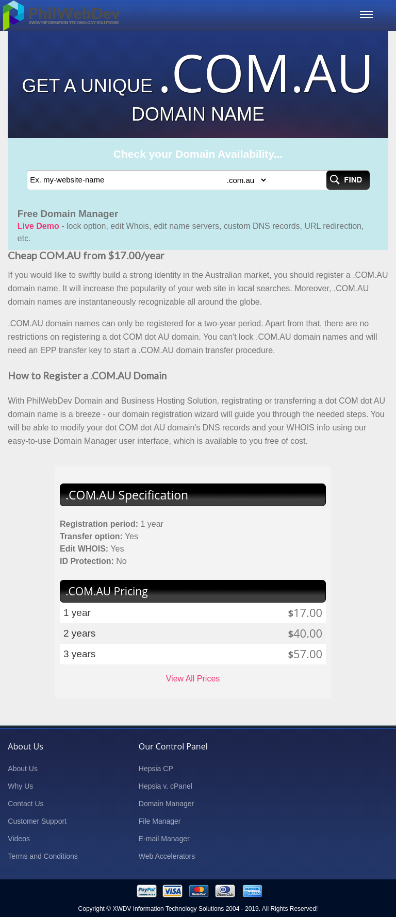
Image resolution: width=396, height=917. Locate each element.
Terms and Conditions (42, 856)
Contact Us (25, 803)
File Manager (160, 821)
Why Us (20, 786)
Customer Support (37, 821)
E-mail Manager (164, 839)
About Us (23, 768)
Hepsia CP (156, 768)
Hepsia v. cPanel (165, 786)
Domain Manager (166, 803)
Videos (19, 839)
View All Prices (193, 678)
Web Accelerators (167, 856)
